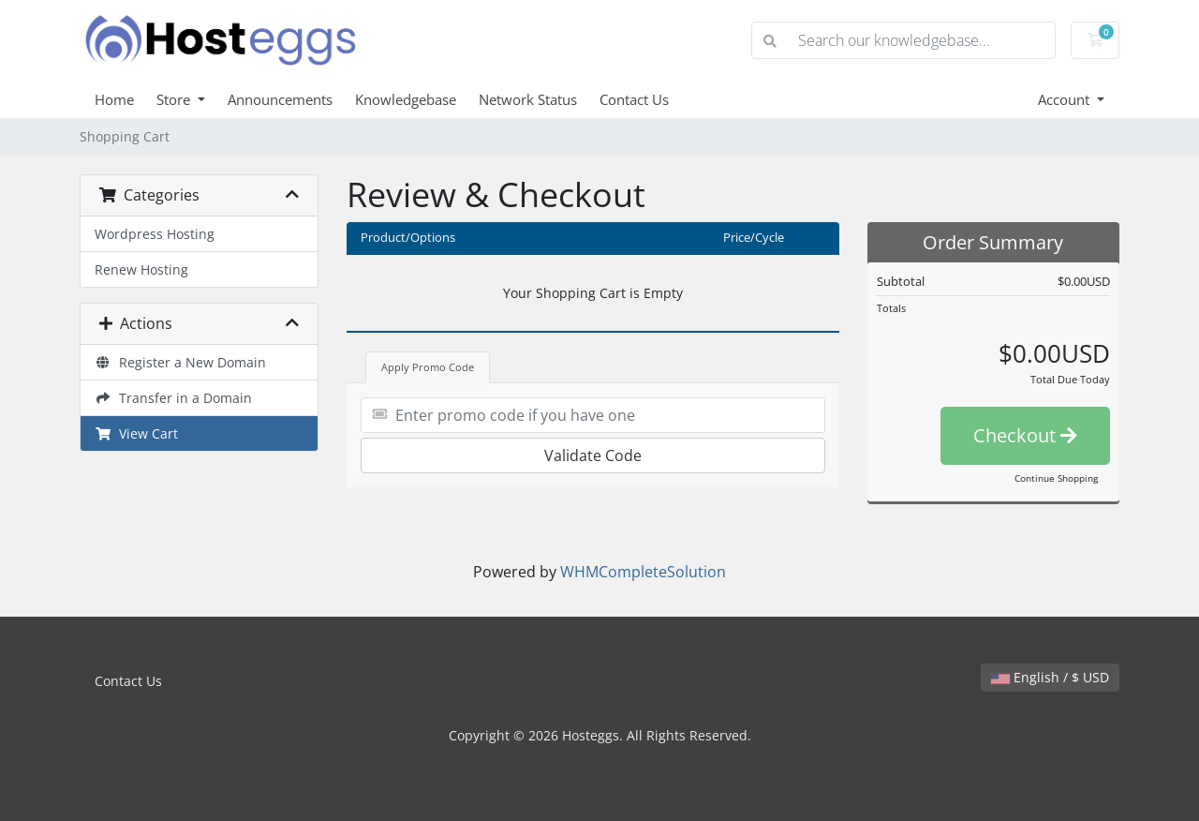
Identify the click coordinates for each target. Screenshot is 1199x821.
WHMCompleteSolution (643, 571)
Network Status (528, 99)
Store (175, 99)
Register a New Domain (180, 362)
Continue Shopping (1056, 478)
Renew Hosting (141, 269)
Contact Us (634, 99)
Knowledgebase (405, 99)
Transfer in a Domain (173, 398)
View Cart (136, 433)
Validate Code (593, 455)
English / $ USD (1050, 677)
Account (1065, 99)
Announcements (280, 99)
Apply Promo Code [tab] (427, 367)
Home (114, 99)
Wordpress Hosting (155, 234)
